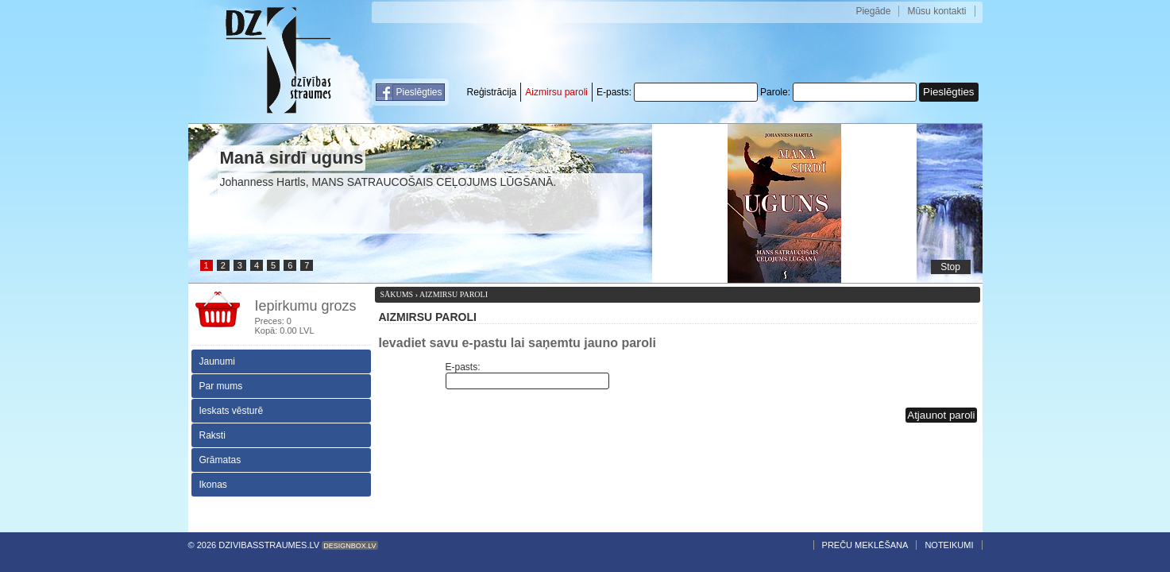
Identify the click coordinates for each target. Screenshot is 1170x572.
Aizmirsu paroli (556, 92)
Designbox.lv (349, 546)
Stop (950, 266)
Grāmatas (220, 460)
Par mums (221, 386)
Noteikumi (949, 545)
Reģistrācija (492, 92)
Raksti (212, 435)
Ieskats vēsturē (231, 410)
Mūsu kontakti (936, 11)
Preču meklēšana (865, 545)
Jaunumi (217, 361)
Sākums (397, 294)
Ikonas (213, 484)
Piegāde (872, 11)
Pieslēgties (419, 92)
